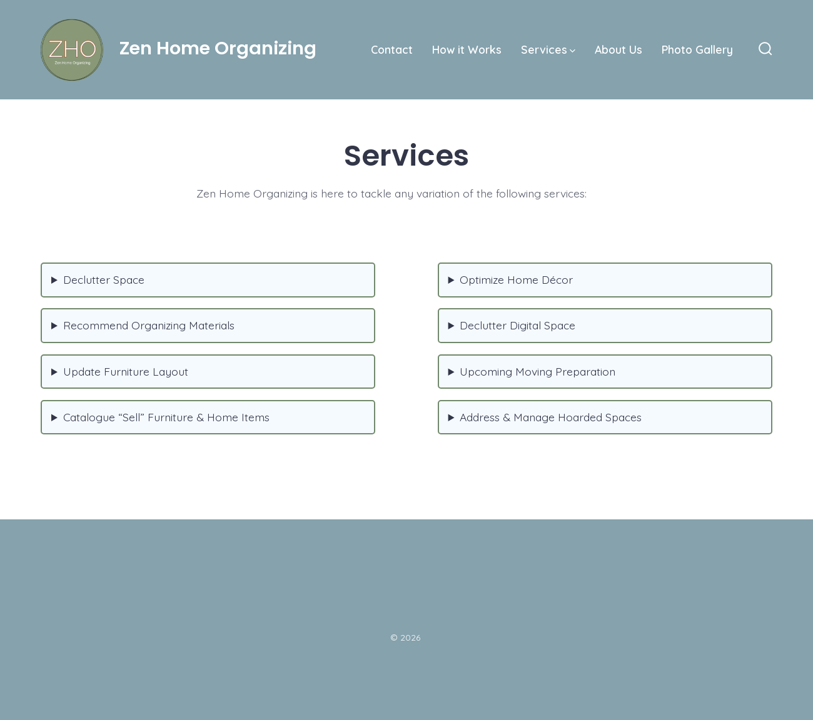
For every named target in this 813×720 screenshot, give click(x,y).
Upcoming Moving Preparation (537, 371)
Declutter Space (103, 279)
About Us (618, 49)
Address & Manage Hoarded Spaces (551, 417)
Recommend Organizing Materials (149, 325)
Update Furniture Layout (125, 371)
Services (548, 49)
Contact (392, 49)
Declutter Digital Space (517, 325)
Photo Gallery (697, 49)
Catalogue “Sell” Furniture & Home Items (166, 417)
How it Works (467, 49)
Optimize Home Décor (516, 279)
